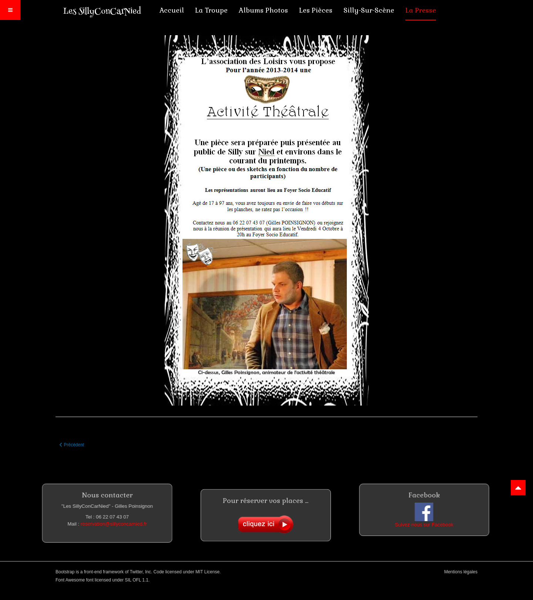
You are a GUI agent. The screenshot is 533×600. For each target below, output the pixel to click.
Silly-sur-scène (368, 10)
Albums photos (263, 10)
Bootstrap (65, 571)
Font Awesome (70, 580)
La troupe (211, 10)
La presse (420, 10)
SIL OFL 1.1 (136, 580)
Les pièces (315, 10)
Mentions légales (460, 571)
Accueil (172, 10)
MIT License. (208, 571)
